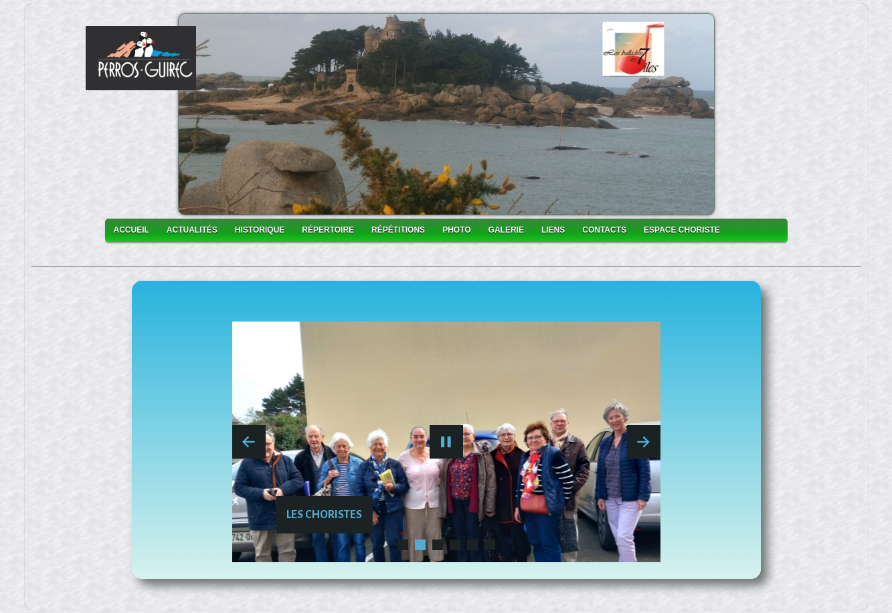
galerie (506, 230)
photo (456, 230)
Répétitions (398, 230)
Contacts (604, 230)
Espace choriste (682, 230)
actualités (192, 230)
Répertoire (328, 230)
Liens (553, 230)
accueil (131, 230)
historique (259, 230)
